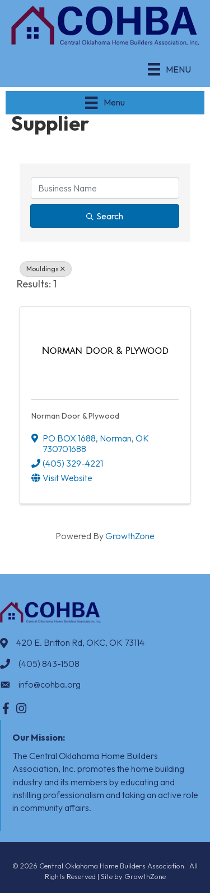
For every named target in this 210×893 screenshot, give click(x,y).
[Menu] (169, 69)
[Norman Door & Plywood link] (105, 351)
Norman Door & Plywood (75, 416)
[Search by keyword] (105, 188)
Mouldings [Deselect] (45, 269)
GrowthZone (130, 535)
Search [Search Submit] (104, 216)
